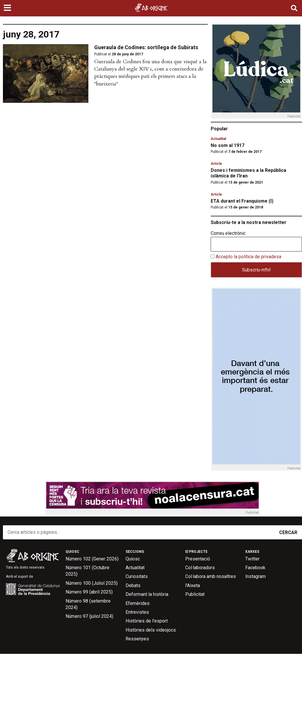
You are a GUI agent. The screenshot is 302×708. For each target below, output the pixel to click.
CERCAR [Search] (288, 532)
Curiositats (137, 576)
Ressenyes (137, 639)
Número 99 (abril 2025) (89, 592)
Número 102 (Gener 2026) (92, 559)
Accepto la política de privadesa (248, 256)
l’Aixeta (192, 585)
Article (216, 164)
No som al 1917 (227, 145)
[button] (8, 8)
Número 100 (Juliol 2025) (92, 583)
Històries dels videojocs (151, 630)
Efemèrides (138, 603)
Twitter (252, 559)
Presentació (197, 559)
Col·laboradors (200, 567)
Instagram (255, 576)
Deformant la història (147, 594)
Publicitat (195, 594)
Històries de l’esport (147, 621)
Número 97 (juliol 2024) (89, 616)
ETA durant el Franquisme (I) (242, 201)
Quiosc (133, 559)
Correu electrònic (228, 233)
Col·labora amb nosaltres (210, 576)
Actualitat (218, 139)
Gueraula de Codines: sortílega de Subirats (146, 47)
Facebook (255, 567)
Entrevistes (137, 612)
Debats (133, 585)
